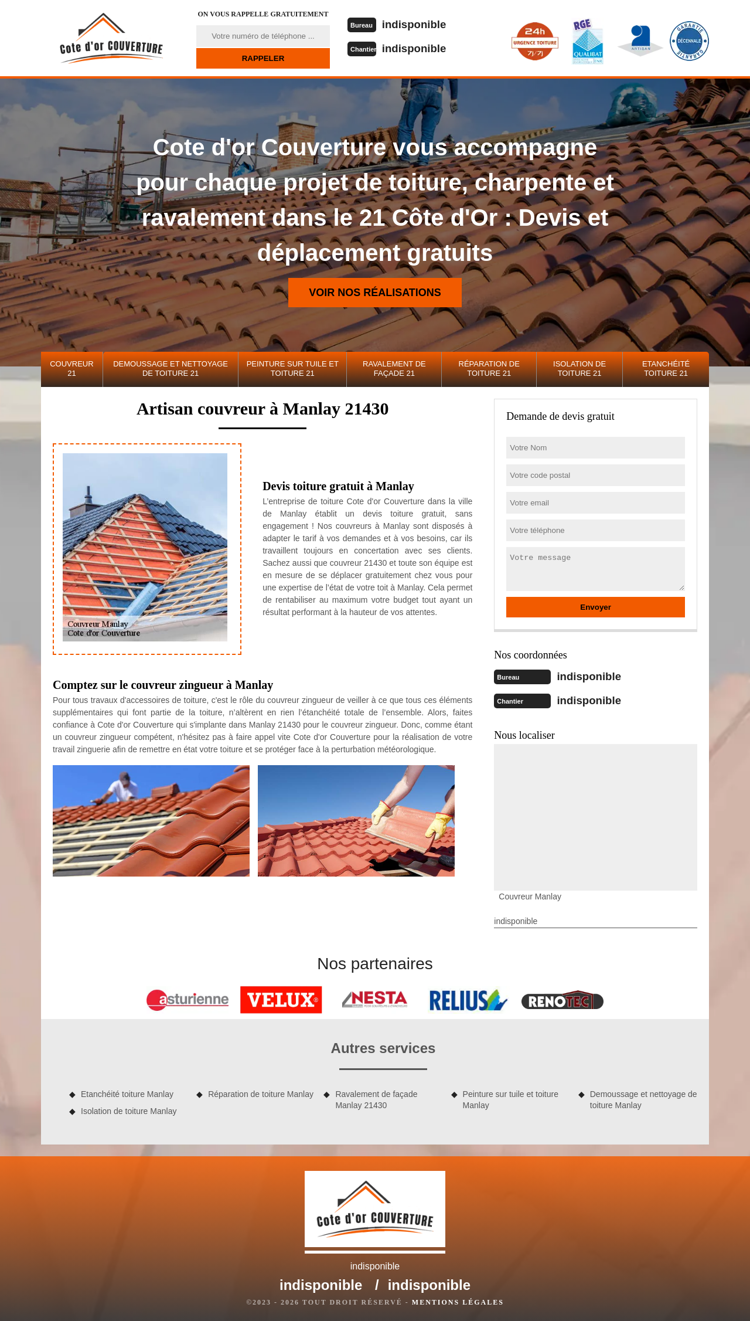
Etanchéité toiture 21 (666, 368)
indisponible (417, 24)
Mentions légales (458, 1301)
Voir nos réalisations (375, 292)
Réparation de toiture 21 (489, 368)
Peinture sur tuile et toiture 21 (293, 368)
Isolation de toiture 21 (579, 368)
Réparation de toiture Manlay (260, 1093)
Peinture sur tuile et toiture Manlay (510, 1098)
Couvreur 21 (71, 368)
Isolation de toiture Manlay (128, 1110)
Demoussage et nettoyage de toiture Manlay (643, 1098)
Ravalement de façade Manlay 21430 (376, 1098)
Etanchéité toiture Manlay (127, 1093)
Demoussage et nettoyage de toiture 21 (170, 368)
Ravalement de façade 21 (394, 368)
